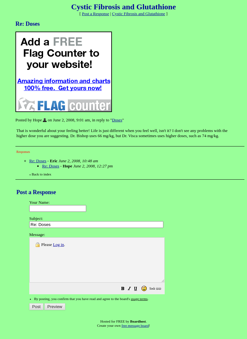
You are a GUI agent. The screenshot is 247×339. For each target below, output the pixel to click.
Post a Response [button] (95, 13)
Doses (117, 120)
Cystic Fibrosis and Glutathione (138, 13)
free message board (135, 334)
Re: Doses (37, 160)
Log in (58, 244)
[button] (139, 298)
